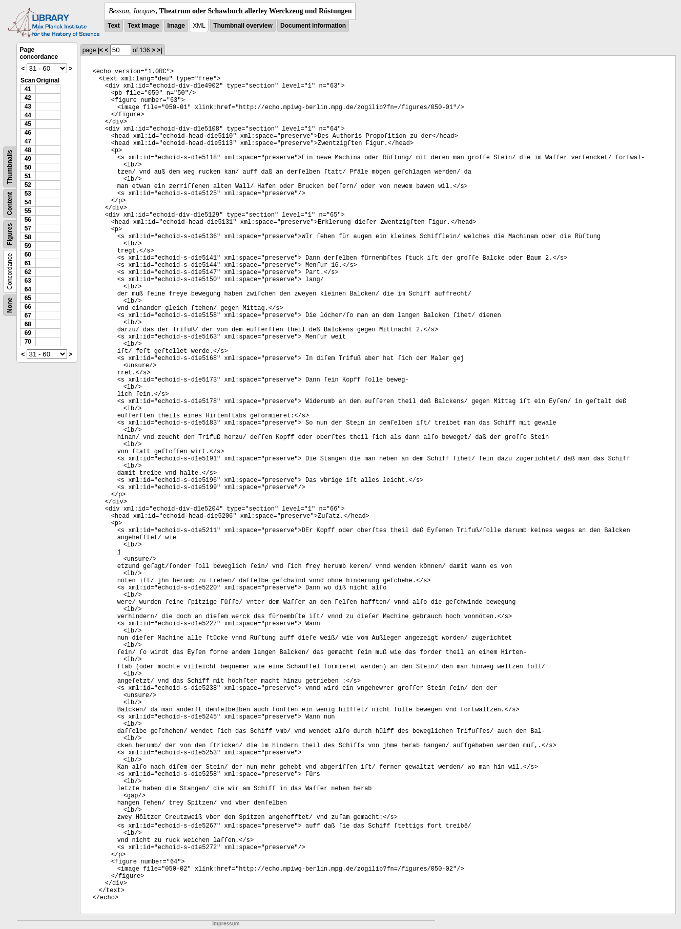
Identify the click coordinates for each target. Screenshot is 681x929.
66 (28, 306)
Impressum (225, 923)
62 (28, 272)
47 (28, 141)
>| (159, 50)
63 (28, 280)
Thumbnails (9, 167)
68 (28, 324)
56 (28, 219)
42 (28, 97)
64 (28, 289)
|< (100, 50)
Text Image (143, 25)
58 (28, 237)
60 (28, 254)
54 (28, 202)
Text (114, 25)
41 (28, 89)
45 (28, 124)
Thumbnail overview (242, 25)
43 (28, 106)
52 (28, 184)
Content (9, 203)
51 (28, 176)
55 (28, 211)
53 (28, 193)
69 (28, 332)
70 (28, 341)
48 (28, 150)
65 (28, 298)
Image (176, 25)
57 (28, 228)
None (9, 305)
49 (28, 158)
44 (28, 115)
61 (28, 263)
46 (28, 132)
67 (28, 315)
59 (28, 245)
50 (28, 167)
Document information (313, 25)
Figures (9, 234)
